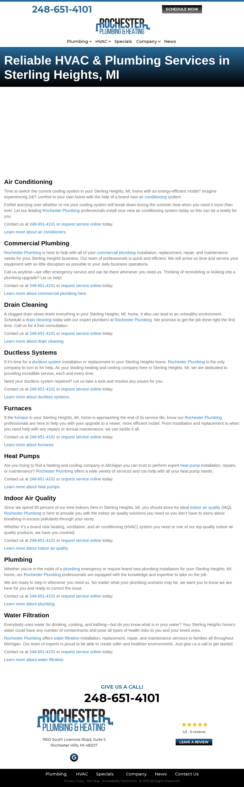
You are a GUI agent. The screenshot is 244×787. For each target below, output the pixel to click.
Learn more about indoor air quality (36, 548)
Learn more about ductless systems (36, 397)
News (170, 41)
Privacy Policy (74, 781)
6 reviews (197, 732)
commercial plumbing (116, 252)
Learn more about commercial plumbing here (45, 293)
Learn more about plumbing (29, 604)
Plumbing (77, 41)
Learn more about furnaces (29, 444)
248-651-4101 (62, 9)
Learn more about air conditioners (35, 232)
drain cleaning (39, 320)
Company (146, 41)
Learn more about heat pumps (31, 487)
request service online (81, 224)
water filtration (66, 638)
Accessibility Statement (119, 781)
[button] (90, 41)
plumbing (71, 569)
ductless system (46, 362)
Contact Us (187, 774)
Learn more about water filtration (33, 659)
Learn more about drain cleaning (33, 341)
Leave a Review (194, 742)
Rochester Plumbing (61, 210)
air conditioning (153, 197)
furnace (21, 417)
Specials (123, 41)
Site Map (93, 781)
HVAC (101, 41)
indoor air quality (205, 507)
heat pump (190, 465)
